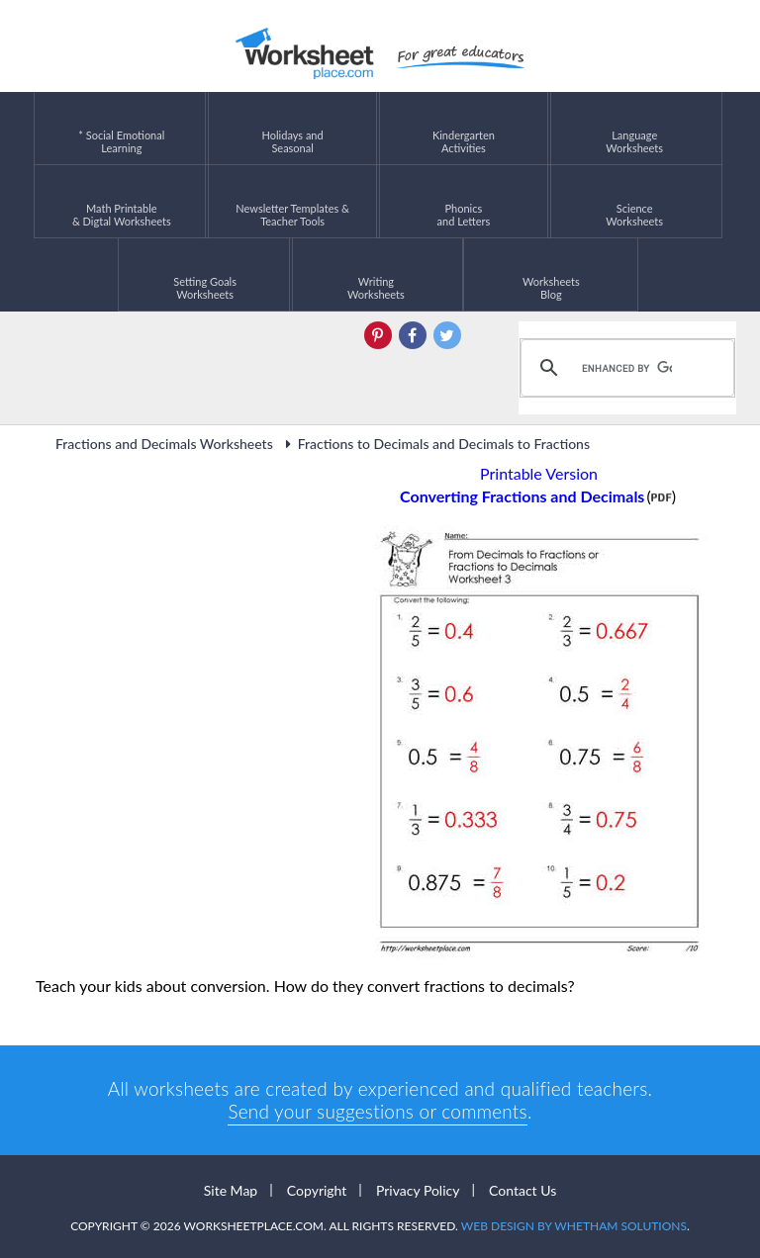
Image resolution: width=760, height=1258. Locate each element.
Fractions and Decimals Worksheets (164, 443)
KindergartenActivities (463, 128)
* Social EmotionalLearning (121, 128)
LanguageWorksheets (634, 128)
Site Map (230, 1190)
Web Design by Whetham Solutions (574, 1225)
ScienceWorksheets (634, 201)
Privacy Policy (417, 1190)
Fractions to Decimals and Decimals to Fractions (435, 443)
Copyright (317, 1190)
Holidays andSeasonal (293, 128)
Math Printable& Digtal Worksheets (121, 201)
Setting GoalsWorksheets (205, 274)
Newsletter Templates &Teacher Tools (292, 201)
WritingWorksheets (376, 274)
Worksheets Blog (551, 274)
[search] (624, 368)
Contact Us (522, 1190)
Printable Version (539, 473)
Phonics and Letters (464, 201)
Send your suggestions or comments (377, 1111)
